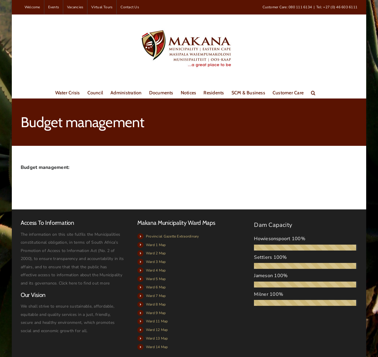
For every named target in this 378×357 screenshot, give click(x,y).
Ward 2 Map (156, 253)
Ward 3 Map (156, 261)
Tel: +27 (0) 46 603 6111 (336, 7)
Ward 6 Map (156, 287)
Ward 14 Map (157, 347)
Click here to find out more (84, 283)
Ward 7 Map (156, 295)
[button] (313, 92)
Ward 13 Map (157, 338)
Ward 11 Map (157, 321)
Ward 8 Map (156, 304)
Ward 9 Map (156, 313)
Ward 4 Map (156, 270)
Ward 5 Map (156, 279)
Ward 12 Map (157, 329)
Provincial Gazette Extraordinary (172, 236)
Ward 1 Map (156, 245)
